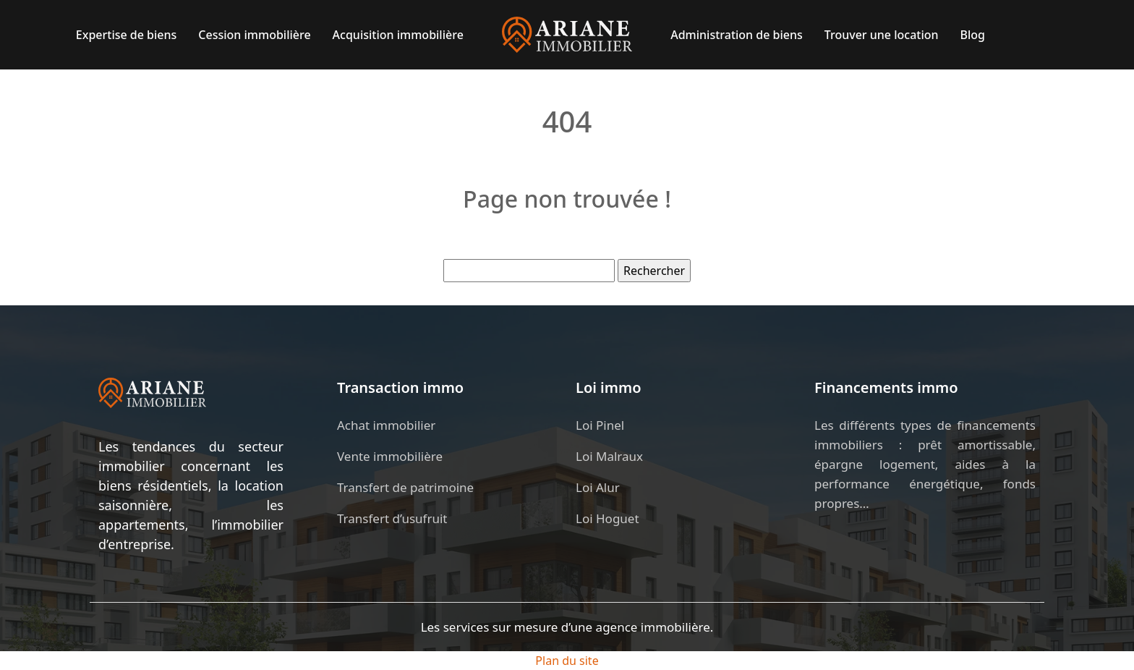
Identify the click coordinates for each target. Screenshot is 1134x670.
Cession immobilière (254, 35)
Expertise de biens (126, 35)
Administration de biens (736, 35)
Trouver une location (881, 35)
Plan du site (566, 661)
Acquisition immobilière (398, 35)
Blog (972, 35)
